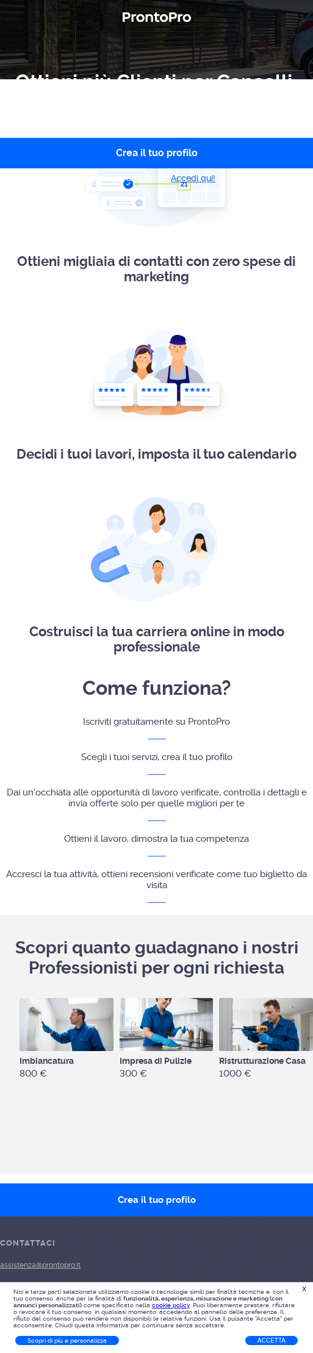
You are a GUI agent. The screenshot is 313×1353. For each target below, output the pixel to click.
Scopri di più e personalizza (67, 1340)
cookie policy (171, 1305)
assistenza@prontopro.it (40, 1265)
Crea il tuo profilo (157, 1199)
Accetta (271, 1340)
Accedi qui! (193, 178)
